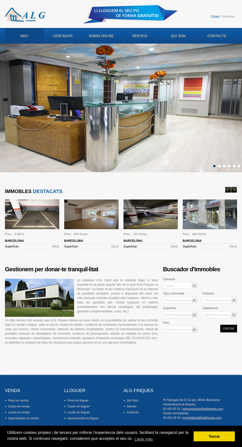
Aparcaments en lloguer (83, 418)
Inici (24, 36)
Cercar (228, 328)
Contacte (216, 36)
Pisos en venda (18, 400)
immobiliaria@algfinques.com (202, 418)
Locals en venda (19, 412)
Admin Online (101, 36)
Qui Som (178, 36)
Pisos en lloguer (77, 400)
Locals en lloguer (78, 412)
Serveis (139, 36)
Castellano (228, 16)
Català (215, 16)
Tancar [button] (214, 436)
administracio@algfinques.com (203, 409)
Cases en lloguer (78, 406)
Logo (25, 14)
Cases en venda (19, 406)
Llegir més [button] (144, 439)
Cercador (63, 36)
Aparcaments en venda (23, 418)
